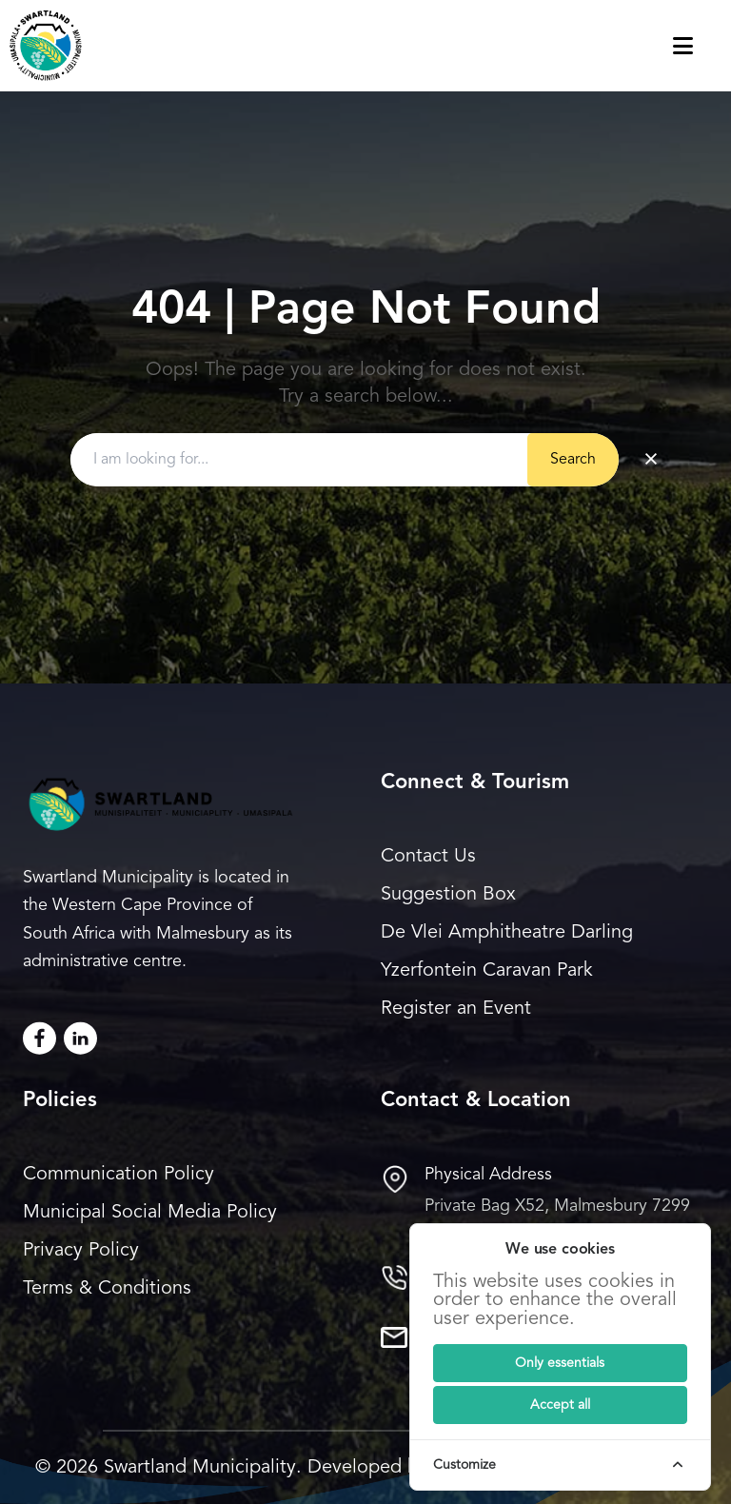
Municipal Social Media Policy (150, 1212)
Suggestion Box (448, 894)
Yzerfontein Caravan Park (487, 970)
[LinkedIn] (80, 1038)
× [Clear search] (651, 459)
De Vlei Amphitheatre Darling (507, 932)
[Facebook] (39, 1038)
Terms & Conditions (107, 1288)
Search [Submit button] (573, 459)
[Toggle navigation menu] (702, 45)
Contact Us (428, 856)
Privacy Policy (81, 1250)
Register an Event (456, 1009)
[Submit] (560, 1363)
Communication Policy (118, 1174)
